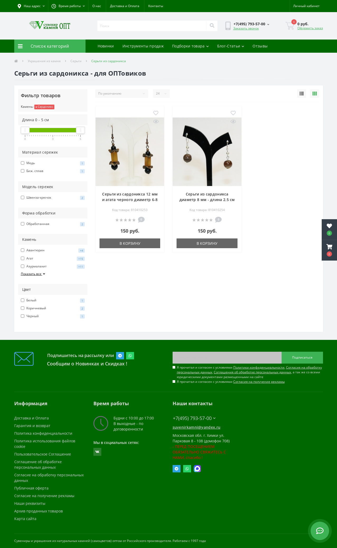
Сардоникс (44, 107)
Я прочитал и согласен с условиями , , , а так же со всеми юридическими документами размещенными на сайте (249, 372)
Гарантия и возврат (32, 425)
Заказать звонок (246, 28)
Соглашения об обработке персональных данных (252, 372)
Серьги (76, 61)
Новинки (106, 45)
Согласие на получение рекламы (44, 495)
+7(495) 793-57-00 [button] (194, 418)
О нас (96, 6)
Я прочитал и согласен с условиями (231, 381)
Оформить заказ (310, 28)
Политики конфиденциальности (258, 367)
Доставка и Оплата (124, 6)
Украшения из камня (44, 61)
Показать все (33, 274)
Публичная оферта (31, 488)
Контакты (155, 6)
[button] (68, 6)
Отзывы (260, 45)
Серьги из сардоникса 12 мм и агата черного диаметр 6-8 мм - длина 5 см (130, 200)
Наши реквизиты (29, 503)
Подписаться (302, 357)
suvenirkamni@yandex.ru (197, 427)
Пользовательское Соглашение (42, 454)
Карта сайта (25, 518)
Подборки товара (190, 45)
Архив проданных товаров (38, 510)
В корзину (130, 243)
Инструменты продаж (143, 45)
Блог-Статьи (230, 45)
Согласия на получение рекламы (259, 381)
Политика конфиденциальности (43, 433)
